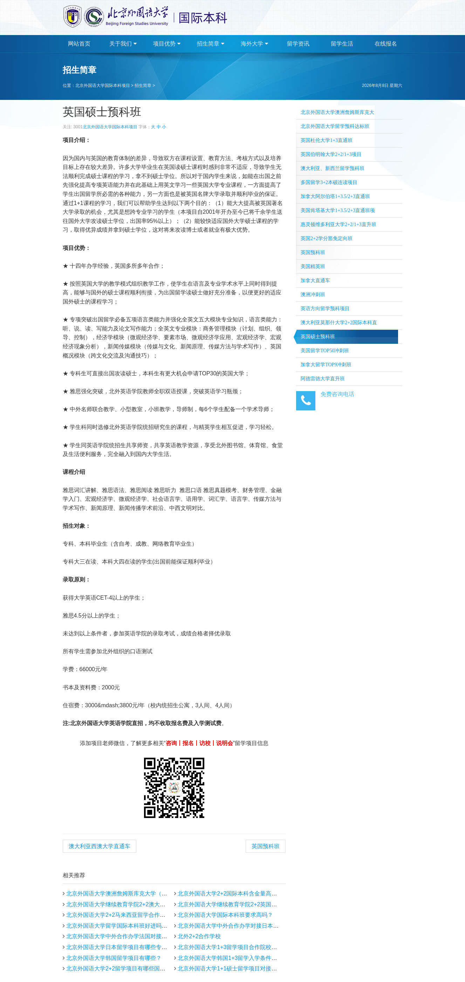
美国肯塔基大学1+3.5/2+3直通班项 (338, 210)
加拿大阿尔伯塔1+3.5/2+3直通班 (335, 196)
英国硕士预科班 (318, 336)
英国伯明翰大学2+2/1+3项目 (331, 154)
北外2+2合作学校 (199, 936)
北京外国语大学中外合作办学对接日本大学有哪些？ (242, 926)
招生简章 (210, 44)
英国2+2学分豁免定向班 (327, 238)
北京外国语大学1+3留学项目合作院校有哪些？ (236, 947)
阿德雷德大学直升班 (323, 378)
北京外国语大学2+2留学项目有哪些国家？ (118, 968)
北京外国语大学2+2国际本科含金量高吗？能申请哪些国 (247, 893)
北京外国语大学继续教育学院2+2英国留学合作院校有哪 (247, 904)
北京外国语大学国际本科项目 (102, 85)
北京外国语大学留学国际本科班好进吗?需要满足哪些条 (135, 926)
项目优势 (166, 44)
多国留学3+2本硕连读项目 (329, 182)
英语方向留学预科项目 (325, 308)
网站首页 (79, 44)
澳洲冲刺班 (313, 294)
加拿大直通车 (315, 280)
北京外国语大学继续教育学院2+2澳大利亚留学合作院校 (135, 904)
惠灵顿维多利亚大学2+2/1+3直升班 (338, 224)
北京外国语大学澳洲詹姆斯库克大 (337, 112)
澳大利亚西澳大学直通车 (99, 846)
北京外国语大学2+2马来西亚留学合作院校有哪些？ (129, 915)
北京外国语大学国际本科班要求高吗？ (225, 915)
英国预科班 (266, 846)
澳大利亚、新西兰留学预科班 (332, 168)
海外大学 (254, 44)
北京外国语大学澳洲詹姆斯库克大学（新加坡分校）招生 (136, 893)
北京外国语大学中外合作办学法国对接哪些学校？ (128, 936)
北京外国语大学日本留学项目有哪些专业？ (119, 947)
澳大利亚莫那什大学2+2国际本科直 (339, 322)
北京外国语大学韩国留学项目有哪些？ (114, 958)
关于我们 (122, 44)
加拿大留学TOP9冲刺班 (326, 364)
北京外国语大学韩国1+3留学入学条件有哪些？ (236, 958)
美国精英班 (313, 266)
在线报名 (386, 44)
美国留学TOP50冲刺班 (325, 350)
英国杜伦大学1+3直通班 (327, 140)
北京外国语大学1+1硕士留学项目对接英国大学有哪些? (246, 968)
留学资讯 (298, 44)
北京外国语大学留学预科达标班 (335, 126)
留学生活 (342, 44)
